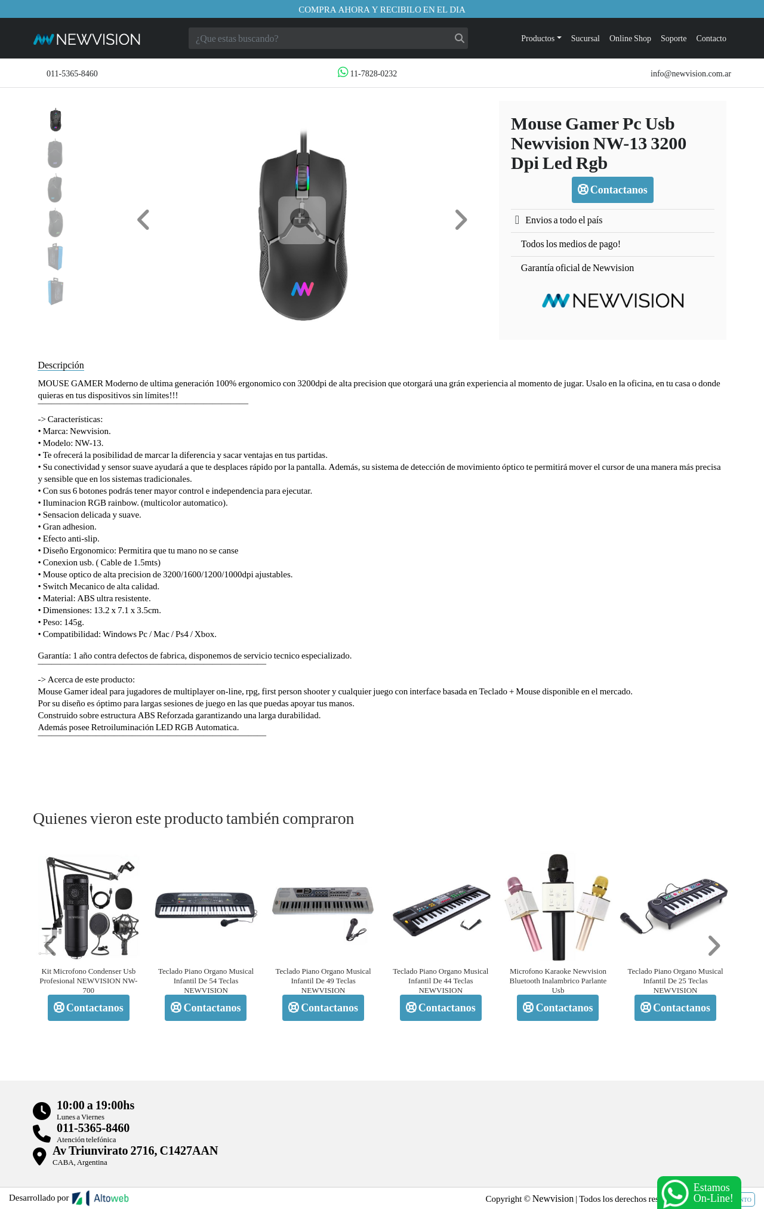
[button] (144, 220)
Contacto (711, 38)
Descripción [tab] (61, 364)
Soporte (674, 38)
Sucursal (585, 38)
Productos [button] (537, 38)
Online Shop (630, 38)
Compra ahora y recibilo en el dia (382, 9)
